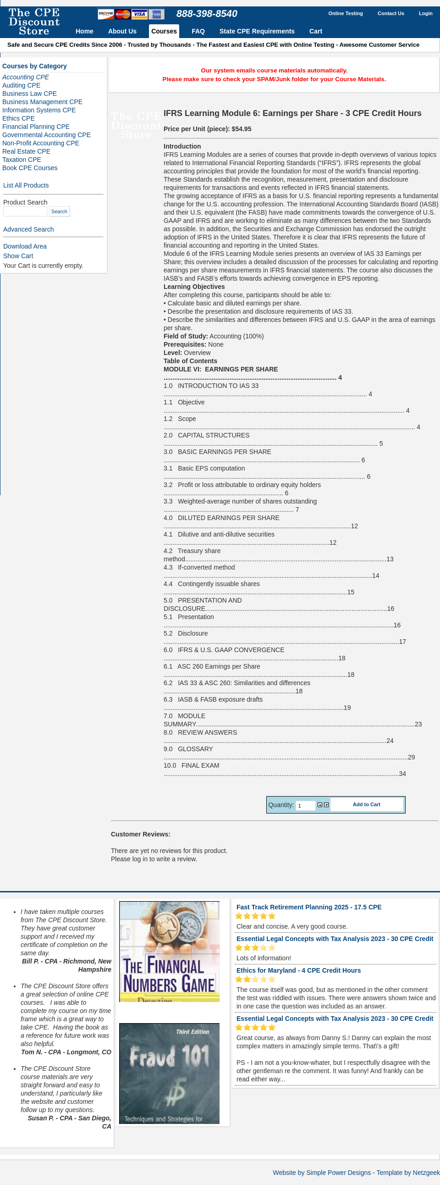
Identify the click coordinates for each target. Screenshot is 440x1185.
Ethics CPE (18, 118)
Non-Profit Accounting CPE (40, 143)
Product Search (25, 202)
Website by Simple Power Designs (322, 1172)
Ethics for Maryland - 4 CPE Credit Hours (298, 970)
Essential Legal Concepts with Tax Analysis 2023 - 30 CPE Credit (334, 938)
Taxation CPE (21, 159)
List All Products (26, 185)
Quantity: (282, 804)
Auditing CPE (21, 85)
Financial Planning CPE (36, 126)
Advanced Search (28, 229)
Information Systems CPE (39, 110)
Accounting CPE (25, 77)
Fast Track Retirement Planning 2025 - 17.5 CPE (309, 907)
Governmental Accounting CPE (46, 134)
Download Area (25, 246)
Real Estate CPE (26, 151)
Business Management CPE (42, 101)
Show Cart (18, 256)
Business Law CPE (29, 93)
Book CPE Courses (30, 168)
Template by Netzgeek (408, 1172)
